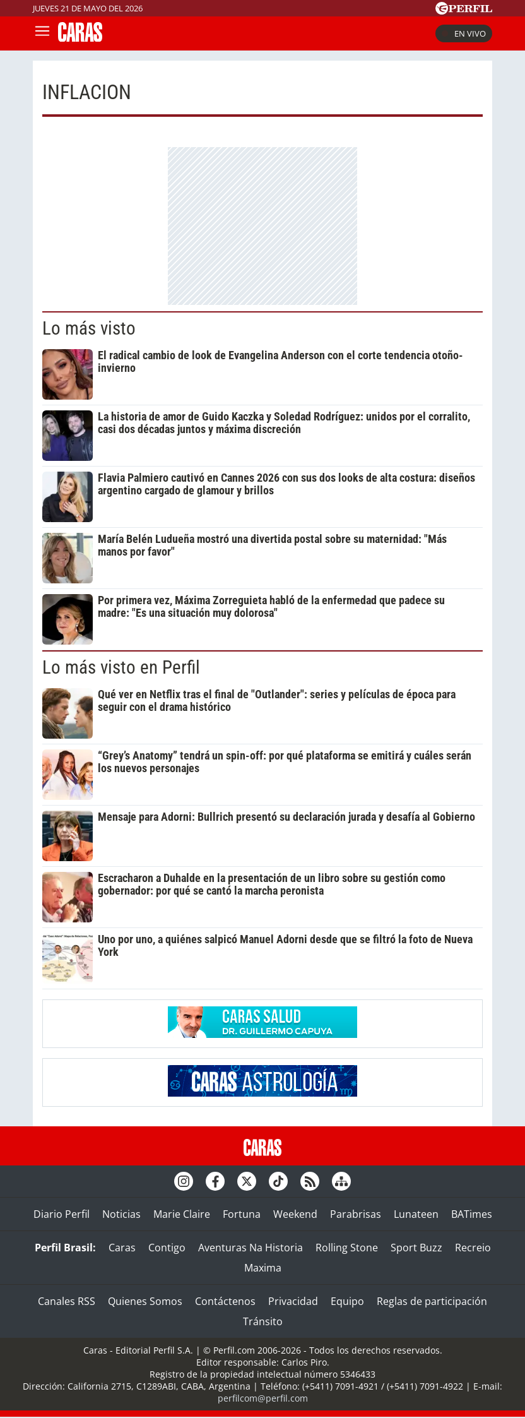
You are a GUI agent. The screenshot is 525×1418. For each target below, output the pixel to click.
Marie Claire (181, 1214)
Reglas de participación (432, 1301)
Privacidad (293, 1301)
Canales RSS (66, 1301)
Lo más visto (89, 328)
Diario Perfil (61, 1214)
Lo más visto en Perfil (121, 667)
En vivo (464, 33)
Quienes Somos (145, 1301)
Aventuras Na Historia (250, 1247)
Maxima (262, 1268)
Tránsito (263, 1321)
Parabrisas (355, 1214)
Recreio (473, 1247)
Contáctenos (225, 1301)
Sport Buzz (416, 1247)
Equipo (347, 1301)
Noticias (121, 1214)
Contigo (167, 1247)
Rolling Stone (347, 1247)
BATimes (471, 1214)
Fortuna (242, 1214)
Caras (122, 1247)
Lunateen (416, 1214)
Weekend (295, 1214)
